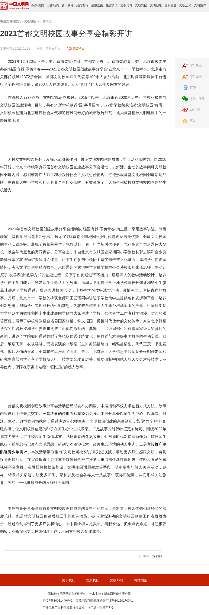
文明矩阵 (200, 5)
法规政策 (97, 5)
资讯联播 (68, 5)
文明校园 (30, 21)
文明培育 (126, 5)
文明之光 (185, 5)
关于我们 (68, 580)
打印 (193, 87)
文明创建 (156, 5)
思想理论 (82, 5)
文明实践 (141, 5)
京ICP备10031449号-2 (58, 600)
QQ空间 (195, 109)
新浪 (202, 98)
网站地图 (140, 580)
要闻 (41, 5)
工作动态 (53, 5)
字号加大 (196, 65)
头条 (34, 5)
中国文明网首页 (10, 21)
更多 (193, 120)
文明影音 (171, 5)
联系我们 (92, 580)
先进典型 (112, 5)
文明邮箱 (116, 580)
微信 (193, 98)
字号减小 (196, 76)
